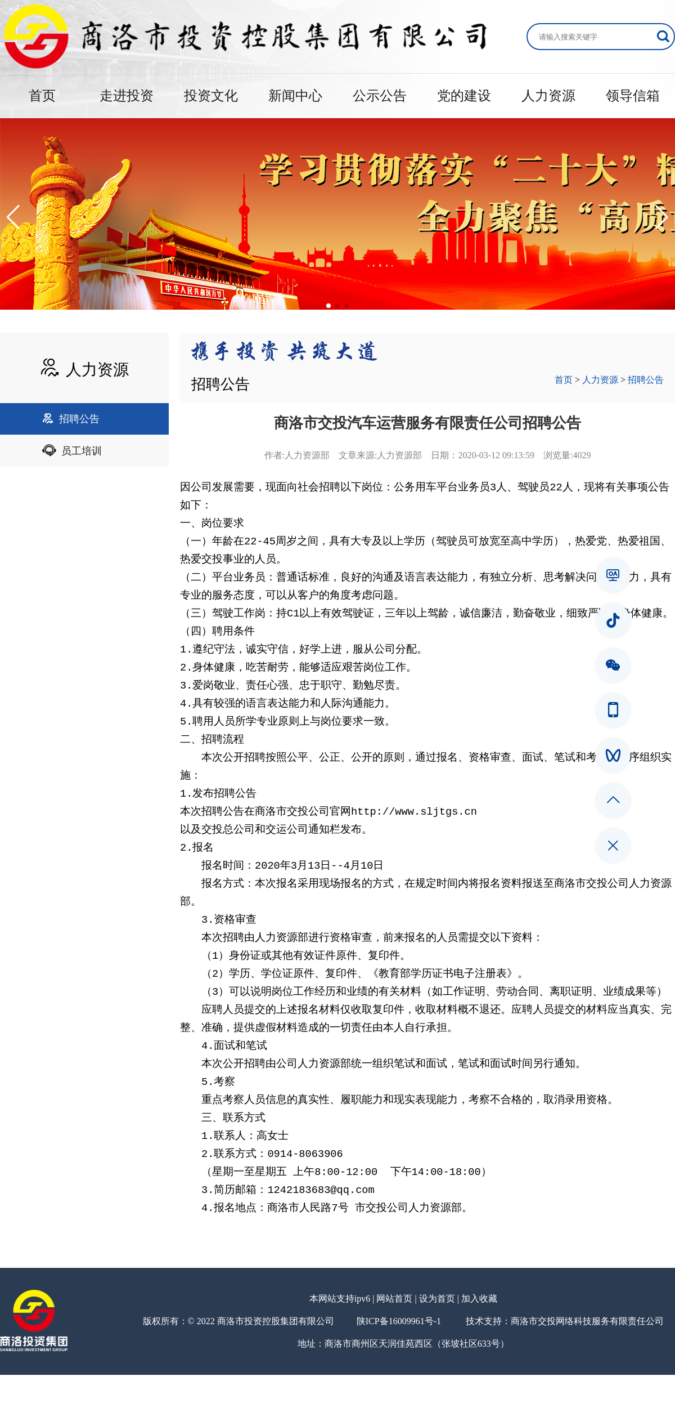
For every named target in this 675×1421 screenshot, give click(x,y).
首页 (42, 95)
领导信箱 (633, 95)
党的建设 (464, 95)
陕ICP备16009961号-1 (399, 1367)
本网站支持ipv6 (339, 1344)
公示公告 (380, 95)
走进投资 (127, 95)
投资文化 (211, 95)
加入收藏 (479, 1344)
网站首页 (394, 1344)
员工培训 (72, 451)
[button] (13, 217)
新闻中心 (295, 95)
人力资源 (548, 95)
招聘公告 (71, 419)
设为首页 (437, 1344)
